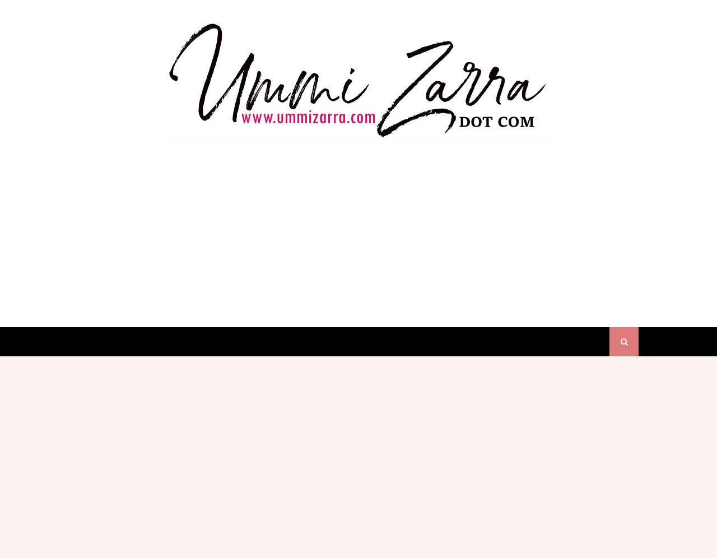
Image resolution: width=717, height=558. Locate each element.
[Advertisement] (358, 226)
